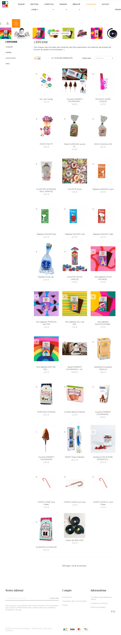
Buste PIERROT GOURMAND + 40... (74, 368)
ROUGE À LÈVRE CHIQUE (102, 100)
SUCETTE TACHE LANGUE (74, 278)
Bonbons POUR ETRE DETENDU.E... (103, 458)
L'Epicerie (11, 42)
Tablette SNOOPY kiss (46, 234)
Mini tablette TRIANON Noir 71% (46, 323)
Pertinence (105, 58)
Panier (65, 605)
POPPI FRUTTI (46, 144)
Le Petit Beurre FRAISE (74, 412)
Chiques (9, 47)
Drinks (9, 52)
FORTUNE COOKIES (46, 412)
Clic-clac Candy (46, 99)
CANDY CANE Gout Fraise (46, 503)
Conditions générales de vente (101, 598)
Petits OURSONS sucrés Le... (74, 145)
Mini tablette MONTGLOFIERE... (103, 323)
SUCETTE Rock (74, 189)
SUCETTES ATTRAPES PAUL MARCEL (46, 190)
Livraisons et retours (99, 603)
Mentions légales (98, 607)
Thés (8, 64)
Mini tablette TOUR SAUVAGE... (103, 278)
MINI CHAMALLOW (103, 144)
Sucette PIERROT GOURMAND (46, 458)
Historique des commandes (74, 601)
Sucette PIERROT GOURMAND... (75, 100)
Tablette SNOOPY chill (74, 234)
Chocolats (11, 58)
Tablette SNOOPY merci (103, 189)
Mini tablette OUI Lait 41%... (74, 323)
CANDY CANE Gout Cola (74, 502)
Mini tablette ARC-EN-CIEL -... (46, 368)
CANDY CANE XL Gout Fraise (103, 503)
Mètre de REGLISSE (75, 540)
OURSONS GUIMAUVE (46, 547)
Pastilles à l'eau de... (46, 277)
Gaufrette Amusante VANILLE (103, 368)
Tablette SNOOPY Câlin (103, 234)
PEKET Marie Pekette (74, 457)
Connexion (67, 597)
